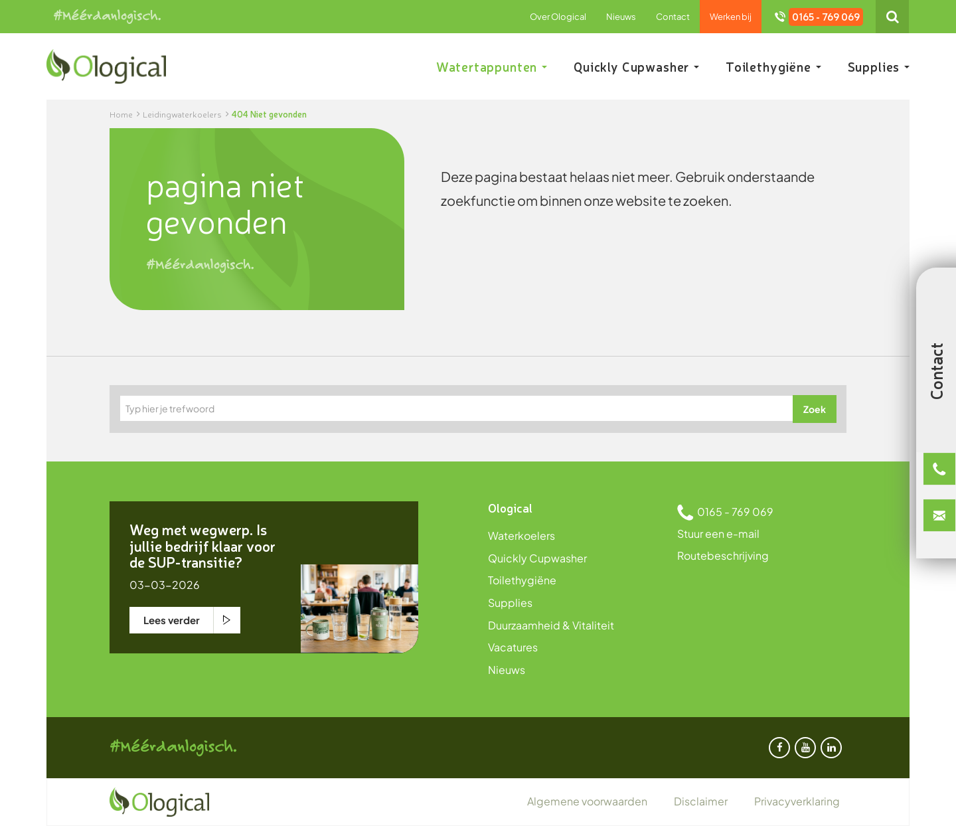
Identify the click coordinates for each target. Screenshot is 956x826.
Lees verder (171, 620)
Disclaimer (701, 801)
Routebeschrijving (723, 555)
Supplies (879, 66)
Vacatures (513, 647)
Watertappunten (491, 66)
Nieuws (621, 16)
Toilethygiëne (773, 66)
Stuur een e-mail (718, 533)
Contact (673, 16)
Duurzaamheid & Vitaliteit (551, 625)
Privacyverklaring (797, 801)
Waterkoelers (521, 535)
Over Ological (558, 16)
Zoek (814, 409)
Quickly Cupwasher (636, 66)
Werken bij (731, 16)
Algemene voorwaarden (587, 801)
